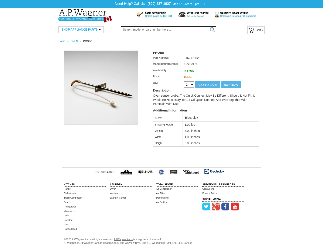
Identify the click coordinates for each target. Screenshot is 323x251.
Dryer (113, 189)
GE (161, 171)
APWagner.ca (71, 242)
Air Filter (160, 193)
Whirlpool (191, 171)
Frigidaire (105, 171)
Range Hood (70, 229)
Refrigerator (70, 206)
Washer (114, 193)
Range (67, 189)
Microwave (69, 211)
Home (61, 41)
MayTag (173, 171)
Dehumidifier (162, 197)
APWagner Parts (123, 239)
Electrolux (214, 171)
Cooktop (68, 220)
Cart (256, 30)
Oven (66, 215)
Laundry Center (118, 197)
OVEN (74, 41)
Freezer (68, 202)
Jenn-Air (145, 171)
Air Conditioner (164, 189)
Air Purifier (161, 202)
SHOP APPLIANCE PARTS (81, 29)
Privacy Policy (209, 193)
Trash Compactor (73, 197)
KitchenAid (126, 171)
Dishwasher (70, 193)
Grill (66, 224)
